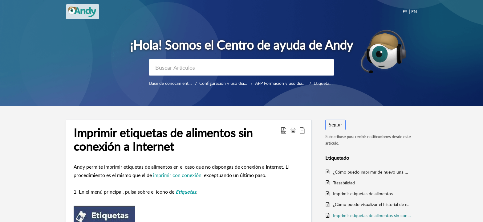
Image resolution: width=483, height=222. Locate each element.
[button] (284, 130)
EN (414, 11)
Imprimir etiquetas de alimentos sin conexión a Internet (372, 215)
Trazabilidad (344, 183)
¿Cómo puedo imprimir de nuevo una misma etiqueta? (372, 172)
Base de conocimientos (171, 83)
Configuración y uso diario (224, 83)
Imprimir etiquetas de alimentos (363, 193)
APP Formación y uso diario (281, 83)
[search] (241, 67)
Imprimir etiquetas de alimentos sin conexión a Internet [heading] (163, 139)
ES (405, 11)
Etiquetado (324, 83)
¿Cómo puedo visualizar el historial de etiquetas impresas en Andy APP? (372, 204)
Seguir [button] (335, 124)
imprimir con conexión (177, 175)
